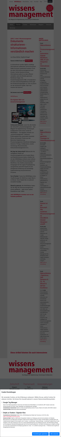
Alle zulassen (54, 434)
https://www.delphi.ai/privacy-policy (11, 416)
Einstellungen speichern (40, 434)
